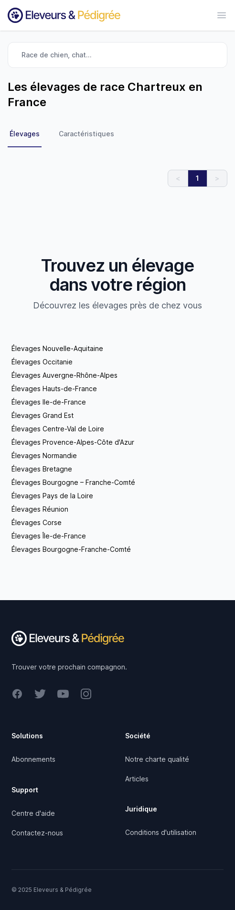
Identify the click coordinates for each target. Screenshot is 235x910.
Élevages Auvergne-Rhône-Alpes (64, 375)
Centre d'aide (33, 813)
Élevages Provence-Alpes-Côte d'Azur (72, 442)
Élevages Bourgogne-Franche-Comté (71, 549)
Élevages (25, 134)
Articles (137, 779)
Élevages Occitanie (42, 362)
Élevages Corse (36, 522)
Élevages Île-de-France (48, 536)
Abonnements (33, 759)
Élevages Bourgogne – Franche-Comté (73, 482)
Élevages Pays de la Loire (52, 496)
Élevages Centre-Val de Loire (57, 429)
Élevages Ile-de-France (48, 402)
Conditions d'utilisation (160, 832)
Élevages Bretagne (41, 469)
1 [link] (197, 178)
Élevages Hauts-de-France (54, 388)
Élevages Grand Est (42, 415)
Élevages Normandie (44, 455)
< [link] (178, 178)
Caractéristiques (86, 134)
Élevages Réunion (39, 509)
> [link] (217, 178)
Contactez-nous (37, 833)
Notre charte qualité (157, 759)
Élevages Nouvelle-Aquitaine (57, 348)
